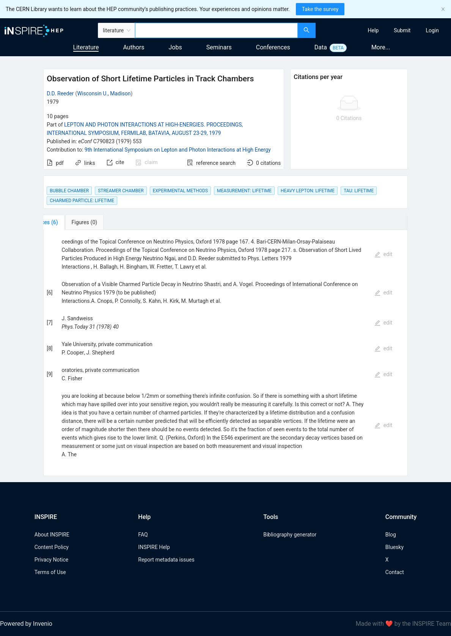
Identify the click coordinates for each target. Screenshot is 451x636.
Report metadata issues (166, 560)
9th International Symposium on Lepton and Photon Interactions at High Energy (178, 150)
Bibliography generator (289, 535)
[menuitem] (373, 30)
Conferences (273, 47)
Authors (133, 47)
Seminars (219, 47)
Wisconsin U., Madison (103, 93)
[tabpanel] (225, 353)
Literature (86, 47)
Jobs (175, 47)
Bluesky (394, 547)
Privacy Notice (51, 560)
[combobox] (216, 30)
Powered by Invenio (26, 623)
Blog (390, 535)
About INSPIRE (52, 535)
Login (432, 30)
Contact (394, 572)
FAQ (143, 535)
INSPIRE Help (154, 547)
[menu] (384, 30)
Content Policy (52, 547)
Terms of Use (50, 572)
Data (320, 47)
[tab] (67, 222)
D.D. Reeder (60, 93)
